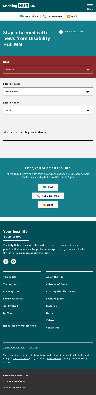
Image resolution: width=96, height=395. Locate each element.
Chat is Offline (29, 16)
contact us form (20, 358)
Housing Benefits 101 (14, 387)
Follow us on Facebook (71, 31)
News (49, 313)
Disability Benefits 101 (15, 381)
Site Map (33, 347)
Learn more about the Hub (32, 252)
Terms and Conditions (14, 347)
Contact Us (52, 327)
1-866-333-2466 (52, 16)
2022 (47, 110)
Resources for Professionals (20, 325)
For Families (47, 91)
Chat (48, 186)
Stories (47, 69)
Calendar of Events (57, 284)
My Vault (8, 313)
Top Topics (9, 276)
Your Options (10, 284)
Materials (51, 305)
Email (72, 16)
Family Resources (13, 298)
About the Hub (54, 276)
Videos (50, 320)
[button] (90, 7)
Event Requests (55, 298)
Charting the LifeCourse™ (61, 291)
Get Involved (10, 305)
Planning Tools (12, 291)
